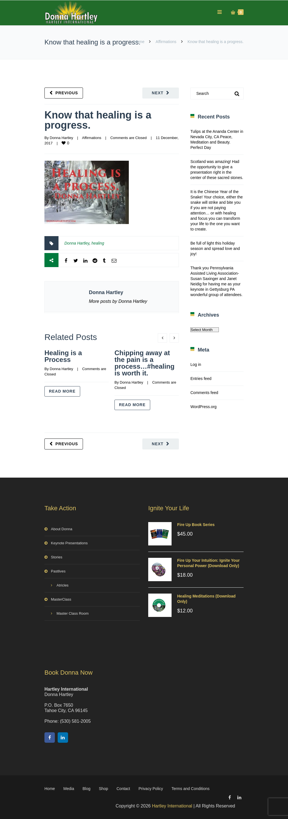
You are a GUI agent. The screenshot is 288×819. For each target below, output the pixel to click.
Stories (56, 557)
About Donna (61, 529)
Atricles (63, 585)
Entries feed (201, 378)
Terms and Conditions (191, 788)
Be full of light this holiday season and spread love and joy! (215, 248)
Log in (195, 364)
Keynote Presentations (69, 543)
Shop (103, 788)
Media (68, 788)
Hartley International (172, 806)
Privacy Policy (150, 788)
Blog (87, 788)
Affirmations (166, 41)
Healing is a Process (63, 356)
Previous (66, 93)
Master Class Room (73, 613)
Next (157, 93)
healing (97, 243)
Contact (123, 788)
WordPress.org (203, 406)
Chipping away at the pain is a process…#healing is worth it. (144, 363)
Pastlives (58, 571)
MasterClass (61, 599)
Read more (62, 391)
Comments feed (204, 392)
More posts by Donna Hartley (118, 301)
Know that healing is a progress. (97, 120)
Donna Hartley (61, 138)
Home (139, 41)
